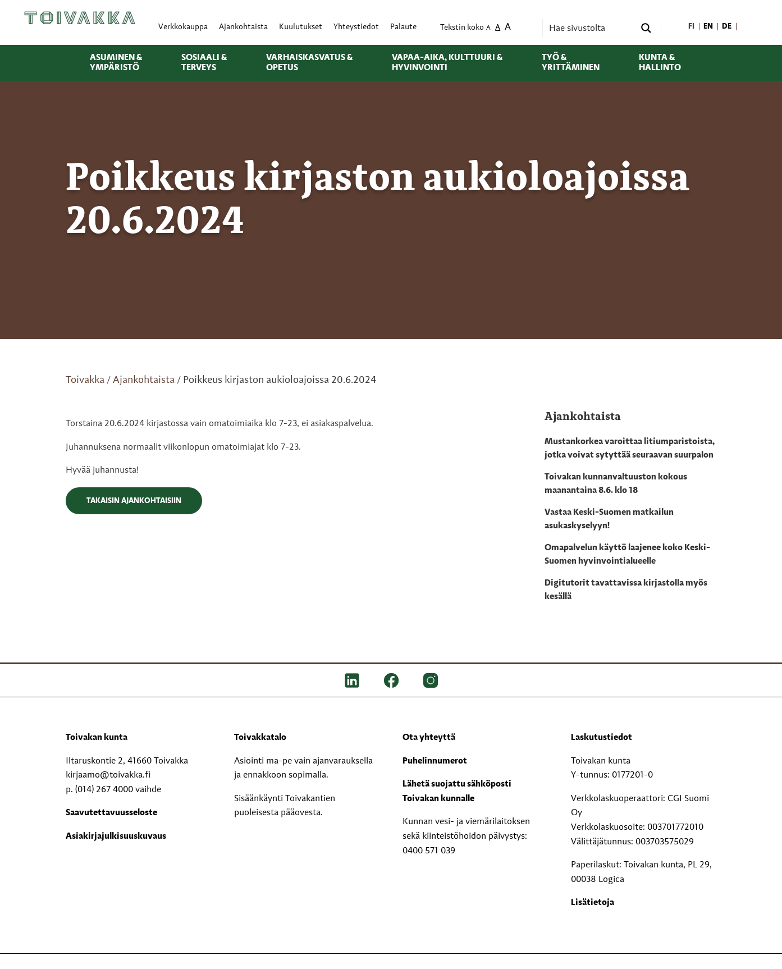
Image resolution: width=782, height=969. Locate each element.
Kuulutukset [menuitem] (300, 27)
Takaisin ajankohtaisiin (133, 501)
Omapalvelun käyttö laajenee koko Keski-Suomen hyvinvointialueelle (627, 554)
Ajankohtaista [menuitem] (243, 27)
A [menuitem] (488, 28)
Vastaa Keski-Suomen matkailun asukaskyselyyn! (609, 519)
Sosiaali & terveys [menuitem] (204, 62)
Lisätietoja (592, 902)
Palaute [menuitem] (403, 27)
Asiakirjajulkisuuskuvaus (116, 836)
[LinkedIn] (352, 680)
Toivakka (85, 380)
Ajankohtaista (144, 380)
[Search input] (590, 28)
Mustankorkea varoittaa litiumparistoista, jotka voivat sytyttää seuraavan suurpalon (630, 448)
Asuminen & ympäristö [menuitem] (116, 62)
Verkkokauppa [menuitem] (183, 27)
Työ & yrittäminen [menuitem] (571, 62)
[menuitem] (691, 27)
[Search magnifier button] (646, 28)
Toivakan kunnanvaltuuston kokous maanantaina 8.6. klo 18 (616, 484)
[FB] (391, 680)
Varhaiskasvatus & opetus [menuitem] (309, 62)
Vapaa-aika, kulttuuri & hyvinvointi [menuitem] (447, 62)
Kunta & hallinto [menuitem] (660, 62)
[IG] (430, 680)
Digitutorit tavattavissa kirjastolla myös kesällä (626, 590)
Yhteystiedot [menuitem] (356, 27)
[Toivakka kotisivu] (80, 18)
